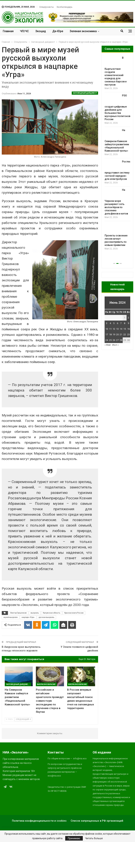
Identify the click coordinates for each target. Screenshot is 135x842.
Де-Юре (57, 31)
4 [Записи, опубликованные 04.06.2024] (110, 323)
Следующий (23, 719)
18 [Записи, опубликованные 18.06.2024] (110, 334)
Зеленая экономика (83, 31)
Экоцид (40, 31)
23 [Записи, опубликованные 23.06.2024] (128, 334)
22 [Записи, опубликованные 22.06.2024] (124, 334)
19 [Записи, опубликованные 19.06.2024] (114, 334)
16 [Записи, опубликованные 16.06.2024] (128, 329)
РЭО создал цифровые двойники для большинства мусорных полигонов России (117, 107)
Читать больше (94, 838)
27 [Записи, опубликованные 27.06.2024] (117, 340)
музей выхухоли (11, 617)
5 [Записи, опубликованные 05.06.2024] (113, 323)
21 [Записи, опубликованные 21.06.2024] (121, 334)
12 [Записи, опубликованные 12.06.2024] (114, 329)
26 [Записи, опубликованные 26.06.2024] (114, 340)
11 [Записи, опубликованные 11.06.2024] (110, 329)
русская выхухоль (46, 617)
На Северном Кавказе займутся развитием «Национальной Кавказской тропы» (117, 140)
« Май (108, 345)
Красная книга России (73, 613)
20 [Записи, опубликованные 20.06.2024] (117, 334)
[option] (117, 153)
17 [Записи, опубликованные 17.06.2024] (106, 334)
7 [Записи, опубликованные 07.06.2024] (120, 323)
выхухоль (35, 613)
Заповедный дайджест (85, 93)
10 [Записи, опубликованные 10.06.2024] (106, 329)
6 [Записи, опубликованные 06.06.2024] (117, 323)
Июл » (115, 345)
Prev (9, 719)
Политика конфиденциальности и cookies (39, 820)
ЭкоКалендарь (64, 7)
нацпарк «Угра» (28, 617)
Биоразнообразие (46, 684)
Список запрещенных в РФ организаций (97, 820)
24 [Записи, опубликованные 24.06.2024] (106, 340)
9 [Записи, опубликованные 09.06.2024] (128, 323)
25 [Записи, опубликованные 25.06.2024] (110, 340)
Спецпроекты (46, 7)
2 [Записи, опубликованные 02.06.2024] (128, 317)
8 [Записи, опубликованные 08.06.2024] (124, 323)
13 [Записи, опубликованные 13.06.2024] (117, 329)
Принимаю (74, 838)
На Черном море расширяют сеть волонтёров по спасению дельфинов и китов (116, 201)
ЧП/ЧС (24, 31)
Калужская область (51, 613)
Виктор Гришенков (18, 613)
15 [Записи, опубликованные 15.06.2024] (124, 329)
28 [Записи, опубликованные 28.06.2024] (121, 340)
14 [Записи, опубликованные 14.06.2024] (121, 329)
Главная (8, 31)
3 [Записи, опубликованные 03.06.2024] (106, 323)
